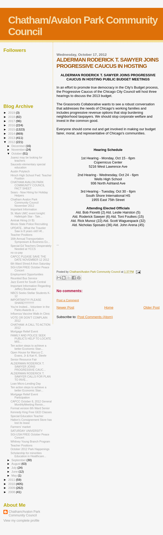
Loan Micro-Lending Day (25, 383)
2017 (12, 121)
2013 (12, 137)
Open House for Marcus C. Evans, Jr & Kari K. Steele (28, 354)
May (15, 475)
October (17, 153)
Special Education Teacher (26, 416)
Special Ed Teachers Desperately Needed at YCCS (30, 247)
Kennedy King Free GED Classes (31, 412)
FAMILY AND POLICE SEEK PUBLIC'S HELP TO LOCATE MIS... (30, 338)
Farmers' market (20, 426)
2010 (12, 483)
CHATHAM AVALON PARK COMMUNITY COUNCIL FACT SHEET (27, 185)
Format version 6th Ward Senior (30, 408)
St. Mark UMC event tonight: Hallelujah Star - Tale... (27, 215)
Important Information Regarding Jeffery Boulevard (30, 287)
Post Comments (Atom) (95, 317)
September (19, 460)
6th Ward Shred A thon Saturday (30, 263)
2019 (12, 112)
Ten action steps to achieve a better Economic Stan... (28, 347)
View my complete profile (21, 520)
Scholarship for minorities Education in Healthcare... (28, 454)
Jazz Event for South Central (28, 281)
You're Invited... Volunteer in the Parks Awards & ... (30, 308)
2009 (12, 487)
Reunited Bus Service (23, 278)
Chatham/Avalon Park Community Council (24, 513)
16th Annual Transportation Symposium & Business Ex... (30, 240)
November (19, 149)
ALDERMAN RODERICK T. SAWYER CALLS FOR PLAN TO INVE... (30, 376)
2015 (12, 129)
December (19, 146)
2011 (12, 479)
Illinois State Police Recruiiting (29, 224)
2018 (12, 116)
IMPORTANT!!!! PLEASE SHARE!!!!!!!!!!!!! (25, 301)
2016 (12, 125)
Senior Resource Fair (23, 359)
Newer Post (65, 307)
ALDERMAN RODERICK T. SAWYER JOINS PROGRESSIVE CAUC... (28, 366)
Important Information (23, 209)
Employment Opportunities (26, 274)
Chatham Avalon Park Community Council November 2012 (24, 202)
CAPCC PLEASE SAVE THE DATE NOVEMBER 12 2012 (29, 258)
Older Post (152, 307)
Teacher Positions (21, 234)
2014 (12, 133)
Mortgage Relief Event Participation (24, 396)
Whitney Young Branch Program (30, 441)
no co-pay (16, 252)
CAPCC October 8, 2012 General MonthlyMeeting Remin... (30, 403)
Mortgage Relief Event (24, 331)
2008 (12, 492)
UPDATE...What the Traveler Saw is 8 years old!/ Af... (28, 229)
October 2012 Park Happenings (29, 449)
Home (108, 307)
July (15, 467)
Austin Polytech (20, 171)
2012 (12, 142)
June (15, 471)
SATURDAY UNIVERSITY (26, 430)
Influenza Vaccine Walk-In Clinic (30, 313)
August (17, 463)
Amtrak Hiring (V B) (22, 220)
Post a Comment (67, 300)
